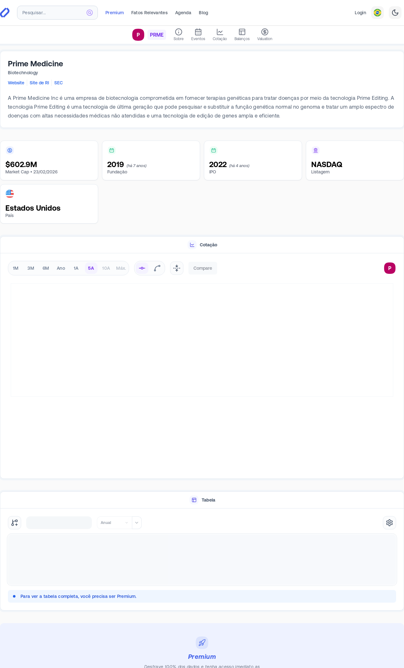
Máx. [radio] (121, 268)
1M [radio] (16, 268)
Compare (202, 268)
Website (16, 82)
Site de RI (39, 82)
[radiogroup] (68, 268)
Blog (203, 12)
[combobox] (57, 13)
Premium (114, 12)
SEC (58, 82)
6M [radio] (46, 268)
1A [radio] (76, 268)
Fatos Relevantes (149, 12)
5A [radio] (91, 268)
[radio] (142, 268)
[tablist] (202, 245)
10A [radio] (106, 268)
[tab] (202, 245)
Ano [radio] (61, 268)
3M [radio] (30, 268)
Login (360, 12)
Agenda (183, 12)
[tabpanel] (202, 366)
